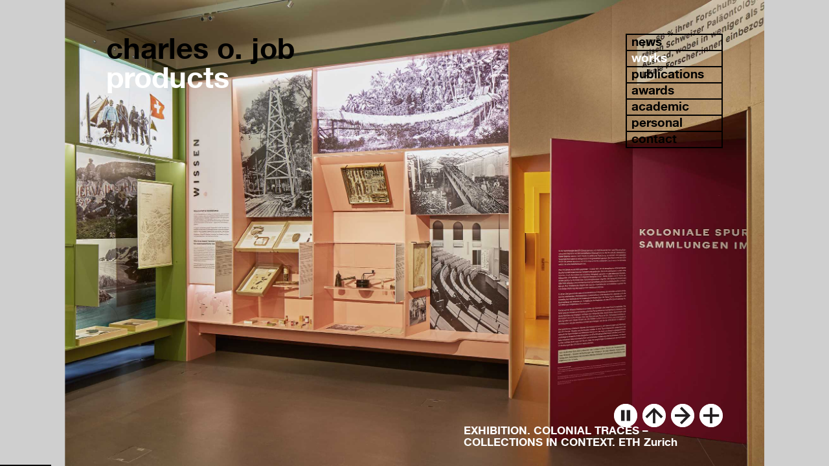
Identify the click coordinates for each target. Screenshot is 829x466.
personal (657, 122)
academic (660, 106)
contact (654, 138)
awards (652, 90)
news (646, 41)
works (649, 57)
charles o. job (200, 48)
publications (667, 74)
